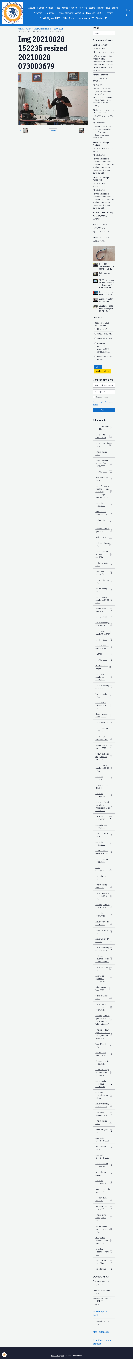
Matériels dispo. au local (102, 1322)
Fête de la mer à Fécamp (103, 212)
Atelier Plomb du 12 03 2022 (103, 729)
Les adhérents (103, 1269)
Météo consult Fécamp (107, 7)
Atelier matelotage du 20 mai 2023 (103, 624)
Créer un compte (98, 402)
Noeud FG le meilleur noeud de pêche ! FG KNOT (106, 266)
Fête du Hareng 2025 (103, 453)
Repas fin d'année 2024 (103, 444)
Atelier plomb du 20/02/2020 (103, 860)
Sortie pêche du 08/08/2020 (103, 826)
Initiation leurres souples (103, 667)
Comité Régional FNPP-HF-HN (53, 18)
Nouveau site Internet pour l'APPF (102, 1299)
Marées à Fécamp (87, 7)
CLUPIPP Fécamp (105, 12)
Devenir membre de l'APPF (81, 18)
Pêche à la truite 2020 (103, 835)
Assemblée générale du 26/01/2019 (104, 979)
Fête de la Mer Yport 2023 (103, 609)
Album (28, 29)
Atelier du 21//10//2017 (103, 1182)
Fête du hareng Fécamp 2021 (103, 746)
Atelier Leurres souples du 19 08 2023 (103, 600)
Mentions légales (57, 1356)
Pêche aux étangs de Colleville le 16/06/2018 (103, 1073)
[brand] (12, 13)
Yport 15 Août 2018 (103, 1045)
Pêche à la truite (100, 224)
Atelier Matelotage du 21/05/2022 (104, 687)
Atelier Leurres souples (102, 237)
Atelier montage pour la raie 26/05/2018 (104, 1084)
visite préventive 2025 (103, 479)
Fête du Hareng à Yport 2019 (103, 886)
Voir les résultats (102, 371)
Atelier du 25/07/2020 (103, 843)
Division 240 (101, 18)
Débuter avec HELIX (104, 274)
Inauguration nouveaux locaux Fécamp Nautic (103, 1240)
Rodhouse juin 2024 (103, 521)
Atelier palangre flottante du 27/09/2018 (103, 1007)
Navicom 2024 (103, 537)
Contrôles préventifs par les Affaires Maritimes (104, 959)
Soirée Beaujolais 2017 (103, 1130)
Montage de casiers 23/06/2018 (103, 1062)
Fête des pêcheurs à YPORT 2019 (104, 906)
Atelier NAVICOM (103, 722)
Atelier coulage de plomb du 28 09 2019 (103, 896)
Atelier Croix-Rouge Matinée (101, 143)
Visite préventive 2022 (103, 695)
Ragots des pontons (101, 1290)
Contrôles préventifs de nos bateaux (103, 1095)
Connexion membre (101, 1281)
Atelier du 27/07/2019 (103, 914)
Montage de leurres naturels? (104, 358)
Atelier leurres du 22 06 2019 (103, 923)
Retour (53, 130)
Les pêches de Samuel (103, 1173)
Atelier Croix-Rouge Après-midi (101, 178)
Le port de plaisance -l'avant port (103, 1252)
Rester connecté (102, 397)
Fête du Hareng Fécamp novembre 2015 (103, 1229)
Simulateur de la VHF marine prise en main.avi (106, 308)
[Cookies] (4, 1354)
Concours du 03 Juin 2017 (103, 1199)
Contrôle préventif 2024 (103, 544)
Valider (104, 410)
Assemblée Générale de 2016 (103, 1139)
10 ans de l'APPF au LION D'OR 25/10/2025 (104, 463)
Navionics (90, 12)
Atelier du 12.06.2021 (103, 778)
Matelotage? (102, 329)
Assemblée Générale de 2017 (103, 1156)
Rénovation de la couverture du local (103, 852)
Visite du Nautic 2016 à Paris (103, 1261)
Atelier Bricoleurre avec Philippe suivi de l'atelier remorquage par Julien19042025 (104, 492)
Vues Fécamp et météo (66, 7)
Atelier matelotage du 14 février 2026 (103, 427)
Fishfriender (49, 12)
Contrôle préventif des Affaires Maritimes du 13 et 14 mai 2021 (103, 806)
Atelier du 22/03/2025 (103, 504)
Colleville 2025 (103, 472)
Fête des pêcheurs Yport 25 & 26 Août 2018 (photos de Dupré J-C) (104, 1034)
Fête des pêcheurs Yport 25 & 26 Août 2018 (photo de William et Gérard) (104, 1020)
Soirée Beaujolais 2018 (103, 997)
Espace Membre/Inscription (70, 12)
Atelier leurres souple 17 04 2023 (103, 632)
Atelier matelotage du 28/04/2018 (103, 948)
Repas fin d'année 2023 (103, 581)
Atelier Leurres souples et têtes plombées (104, 111)
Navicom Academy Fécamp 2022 (103, 715)
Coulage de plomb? (104, 334)
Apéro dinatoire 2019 (103, 877)
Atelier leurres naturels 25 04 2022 (103, 705)
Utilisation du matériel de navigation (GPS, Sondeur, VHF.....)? (103, 347)
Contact (50, 7)
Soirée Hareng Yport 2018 (103, 988)
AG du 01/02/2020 (103, 869)
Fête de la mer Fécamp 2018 (103, 1054)
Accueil (31, 7)
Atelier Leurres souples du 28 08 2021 (48, 29)
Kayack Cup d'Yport (101, 74)
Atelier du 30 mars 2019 (103, 968)
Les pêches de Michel (103, 1148)
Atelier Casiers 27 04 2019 (103, 940)
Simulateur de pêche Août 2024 (103, 513)
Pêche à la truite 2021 (103, 564)
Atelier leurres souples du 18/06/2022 (103, 677)
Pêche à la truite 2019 (103, 931)
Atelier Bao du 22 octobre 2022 (103, 647)
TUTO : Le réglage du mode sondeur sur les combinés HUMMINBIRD (106, 284)
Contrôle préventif (100, 45)
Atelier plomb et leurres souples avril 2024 (103, 554)
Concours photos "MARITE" (103, 786)
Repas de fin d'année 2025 (103, 436)
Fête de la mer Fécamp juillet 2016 (103, 1218)
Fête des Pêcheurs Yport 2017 (103, 530)
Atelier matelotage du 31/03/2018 (103, 1105)
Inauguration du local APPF (103, 1207)
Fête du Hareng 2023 (103, 590)
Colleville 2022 (103, 660)
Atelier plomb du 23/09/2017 (103, 1165)
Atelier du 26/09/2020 (103, 817)
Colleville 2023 (103, 617)
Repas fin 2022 (103, 640)
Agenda (40, 7)
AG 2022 (103, 654)
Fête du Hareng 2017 (103, 1122)
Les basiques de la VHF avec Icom (107, 293)
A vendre (38, 12)
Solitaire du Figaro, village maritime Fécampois (104, 757)
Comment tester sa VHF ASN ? (106, 300)
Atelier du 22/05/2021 (103, 795)
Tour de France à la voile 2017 (103, 1190)
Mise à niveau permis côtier (103, 572)
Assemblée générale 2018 (103, 1113)
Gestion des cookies (74, 1356)
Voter (98, 367)
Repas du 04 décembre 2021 (103, 738)
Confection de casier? (105, 338)
